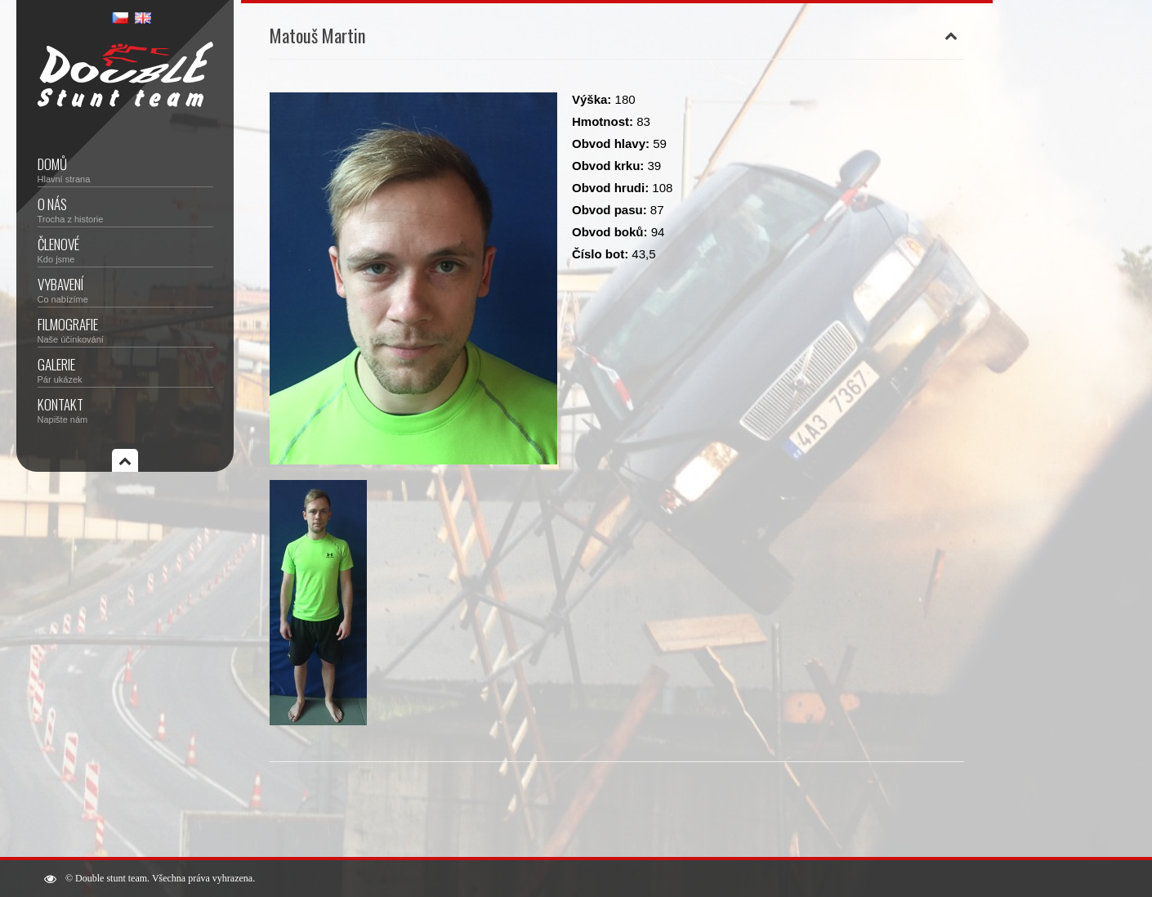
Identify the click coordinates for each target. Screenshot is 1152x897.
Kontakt (125, 409)
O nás (125, 209)
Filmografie (125, 329)
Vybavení (125, 289)
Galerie (125, 369)
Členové (125, 249)
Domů (125, 169)
